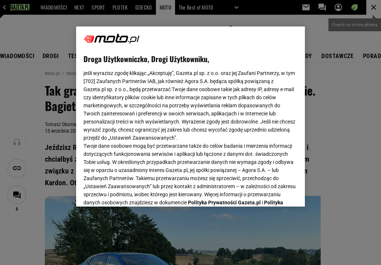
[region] (190, 116)
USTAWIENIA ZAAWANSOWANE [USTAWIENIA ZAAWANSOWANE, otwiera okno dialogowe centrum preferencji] (132, 192)
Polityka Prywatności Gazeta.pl (224, 109)
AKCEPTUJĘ (272, 192)
